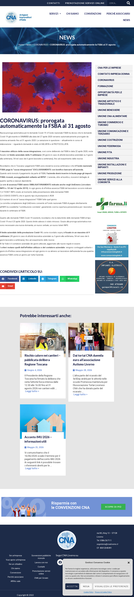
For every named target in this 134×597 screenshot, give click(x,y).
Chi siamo (72, 13)
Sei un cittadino (15, 564)
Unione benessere (109, 110)
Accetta (72, 586)
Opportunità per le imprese (110, 93)
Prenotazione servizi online (85, 3)
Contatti (53, 3)
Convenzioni (92, 13)
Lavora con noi (41, 562)
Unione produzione (110, 173)
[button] (128, 562)
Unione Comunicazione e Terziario (113, 132)
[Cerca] (128, 3)
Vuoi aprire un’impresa (15, 560)
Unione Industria (108, 158)
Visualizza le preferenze (112, 586)
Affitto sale (15, 581)
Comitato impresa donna (114, 73)
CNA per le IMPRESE (109, 67)
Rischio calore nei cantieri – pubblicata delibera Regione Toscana (42, 360)
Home (21, 44)
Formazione (105, 86)
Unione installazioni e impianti (112, 166)
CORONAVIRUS (41, 44)
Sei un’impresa (15, 555)
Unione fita (105, 152)
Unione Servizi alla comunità (110, 181)
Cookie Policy (89, 592)
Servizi (55, 13)
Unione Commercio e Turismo (110, 123)
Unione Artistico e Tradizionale (109, 102)
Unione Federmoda (109, 146)
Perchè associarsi (118, 13)
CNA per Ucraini (41, 578)
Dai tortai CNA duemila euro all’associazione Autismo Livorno (88, 360)
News (126, 20)
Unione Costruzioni (110, 140)
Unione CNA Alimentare (112, 116)
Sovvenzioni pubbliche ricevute (41, 556)
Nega (86, 586)
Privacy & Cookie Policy (103, 592)
